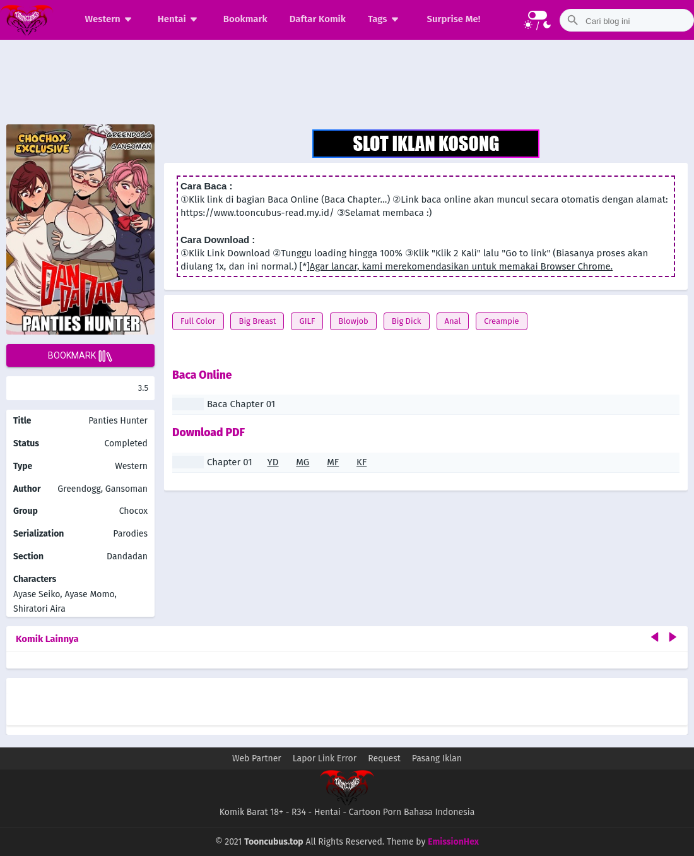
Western (110, 19)
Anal (453, 321)
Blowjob (353, 321)
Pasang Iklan (437, 758)
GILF (307, 321)
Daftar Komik (318, 19)
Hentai (179, 19)
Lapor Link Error (324, 758)
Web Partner (256, 758)
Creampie (501, 321)
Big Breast (257, 321)
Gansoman (126, 489)
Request (384, 758)
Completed (126, 443)
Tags (385, 19)
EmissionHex (453, 841)
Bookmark (245, 19)
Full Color (198, 321)
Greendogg (78, 489)
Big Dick (406, 321)
